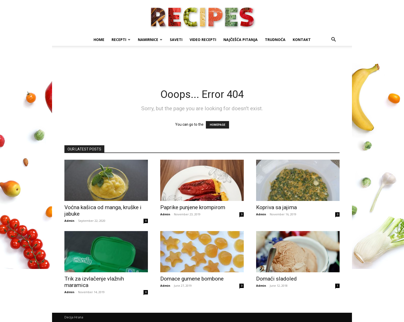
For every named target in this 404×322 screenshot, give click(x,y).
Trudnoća (275, 39)
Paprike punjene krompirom (192, 207)
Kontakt (302, 39)
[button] (333, 40)
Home (99, 39)
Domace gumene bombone (192, 279)
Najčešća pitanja (240, 39)
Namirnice (150, 39)
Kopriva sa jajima (276, 207)
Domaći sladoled (276, 279)
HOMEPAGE (217, 124)
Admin (69, 221)
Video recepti (203, 39)
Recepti (121, 39)
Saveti (176, 39)
